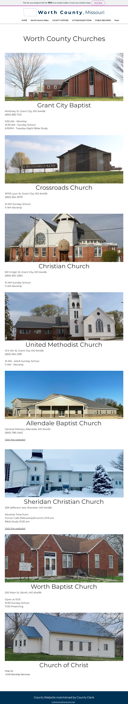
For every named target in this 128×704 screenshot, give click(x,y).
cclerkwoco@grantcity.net (63, 702)
